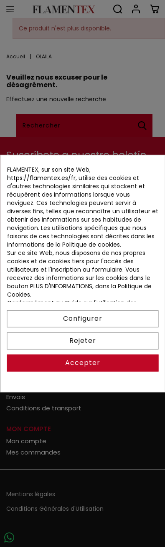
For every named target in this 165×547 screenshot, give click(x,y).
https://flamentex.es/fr (41, 177)
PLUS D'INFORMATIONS (61, 286)
